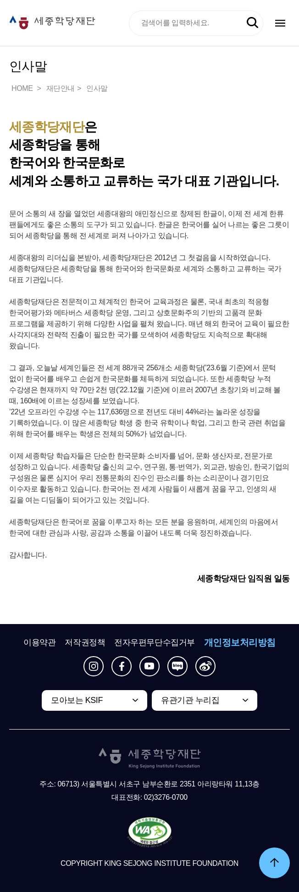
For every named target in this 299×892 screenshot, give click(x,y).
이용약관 (39, 642)
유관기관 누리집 (190, 700)
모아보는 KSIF (77, 700)
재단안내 (60, 88)
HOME (22, 88)
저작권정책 (85, 642)
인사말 (97, 88)
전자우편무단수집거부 (154, 642)
